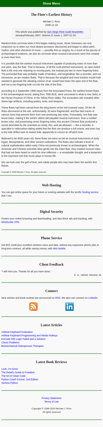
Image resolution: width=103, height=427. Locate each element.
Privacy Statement (51, 398)
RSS (57, 297)
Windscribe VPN (10, 222)
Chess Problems (10, 342)
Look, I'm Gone (9, 369)
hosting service (90, 192)
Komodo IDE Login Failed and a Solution (23, 339)
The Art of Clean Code (13, 375)
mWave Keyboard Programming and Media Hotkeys (29, 335)
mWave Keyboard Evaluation (17, 332)
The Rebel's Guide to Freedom (18, 372)
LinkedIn (92, 297)
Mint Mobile (59, 248)
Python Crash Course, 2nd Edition (19, 379)
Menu (56, 3)
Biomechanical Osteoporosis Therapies (22, 346)
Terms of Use (51, 401)
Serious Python (9, 383)
